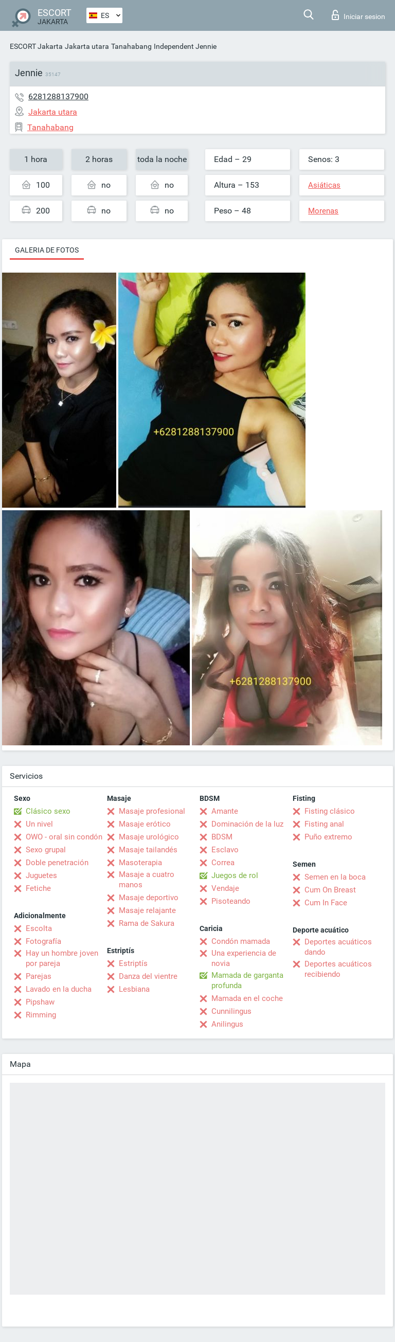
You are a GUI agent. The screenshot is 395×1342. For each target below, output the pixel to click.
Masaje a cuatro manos (146, 879)
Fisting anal (324, 824)
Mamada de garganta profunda (247, 980)
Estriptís (133, 963)
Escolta (39, 928)
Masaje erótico (145, 824)
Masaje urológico (149, 837)
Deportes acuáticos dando (338, 947)
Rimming (41, 1014)
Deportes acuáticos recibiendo (338, 969)
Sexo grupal (46, 849)
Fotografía (43, 941)
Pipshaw (40, 1002)
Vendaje (225, 888)
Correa (223, 862)
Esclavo (225, 849)
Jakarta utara (87, 46)
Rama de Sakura (146, 923)
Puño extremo (328, 837)
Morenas (323, 211)
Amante (224, 811)
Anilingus (227, 1024)
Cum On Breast (330, 889)
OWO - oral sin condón (64, 837)
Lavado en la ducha (59, 989)
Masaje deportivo (148, 897)
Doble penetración (57, 862)
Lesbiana (134, 989)
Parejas (38, 976)
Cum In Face (325, 902)
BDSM (221, 837)
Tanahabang (131, 46)
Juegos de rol (234, 875)
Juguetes (41, 875)
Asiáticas (324, 185)
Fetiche (38, 888)
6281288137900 (58, 96)
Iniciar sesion (358, 15)
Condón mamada (240, 941)
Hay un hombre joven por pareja (62, 958)
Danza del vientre (148, 976)
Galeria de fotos (47, 250)
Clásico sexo (48, 811)
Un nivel (39, 824)
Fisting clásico (329, 811)
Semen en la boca (335, 877)
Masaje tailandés (148, 849)
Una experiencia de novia (243, 958)
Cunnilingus (231, 1011)
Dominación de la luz (247, 824)
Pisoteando (230, 901)
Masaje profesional (152, 811)
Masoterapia (140, 862)
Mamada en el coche (247, 998)
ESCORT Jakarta (36, 46)
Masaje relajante (147, 910)
